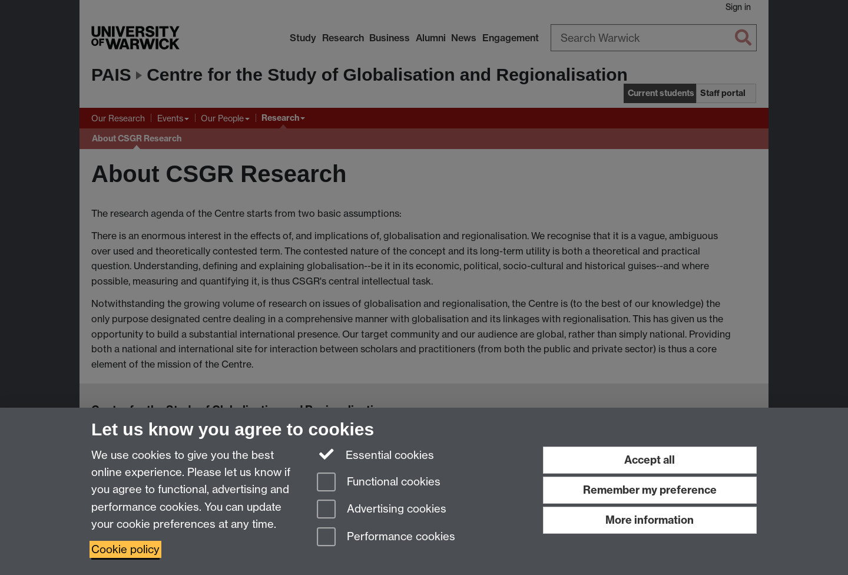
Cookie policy (125, 549)
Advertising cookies (381, 510)
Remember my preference (650, 490)
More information (649, 520)
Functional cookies (378, 483)
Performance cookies (386, 537)
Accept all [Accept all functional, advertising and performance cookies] (649, 460)
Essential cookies (375, 454)
